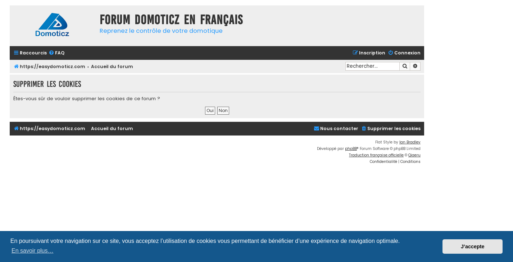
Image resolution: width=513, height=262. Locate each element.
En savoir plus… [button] (33, 251)
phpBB (351, 148)
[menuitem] (56, 53)
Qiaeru (414, 155)
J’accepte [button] (473, 246)
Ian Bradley (410, 142)
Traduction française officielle (376, 155)
